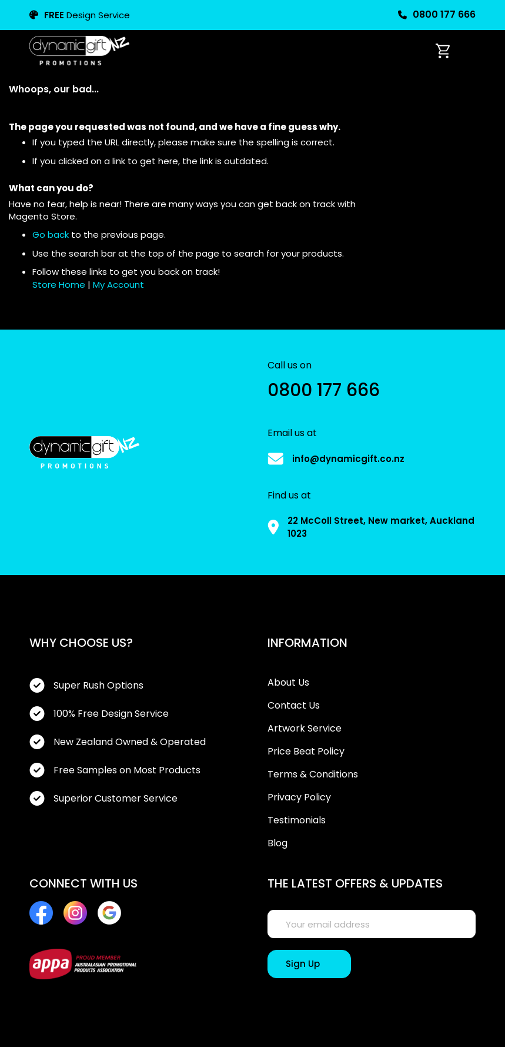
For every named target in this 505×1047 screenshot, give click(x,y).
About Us (288, 682)
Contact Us (293, 705)
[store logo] (79, 50)
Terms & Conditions (312, 774)
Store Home (58, 284)
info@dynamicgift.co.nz (348, 459)
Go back (50, 234)
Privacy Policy (299, 797)
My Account (118, 284)
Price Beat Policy (306, 751)
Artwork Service (304, 728)
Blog (277, 843)
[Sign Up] (309, 964)
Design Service (79, 15)
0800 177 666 (437, 14)
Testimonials (296, 820)
